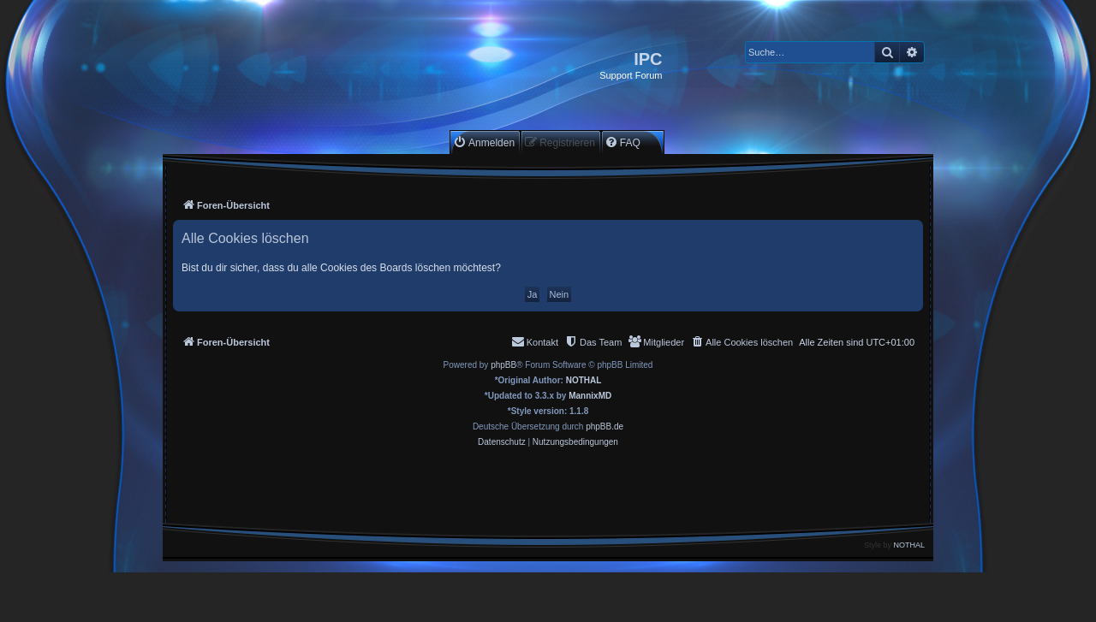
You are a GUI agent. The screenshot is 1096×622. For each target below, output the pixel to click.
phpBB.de (604, 426)
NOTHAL (584, 380)
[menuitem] (484, 142)
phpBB (503, 365)
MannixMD (590, 395)
